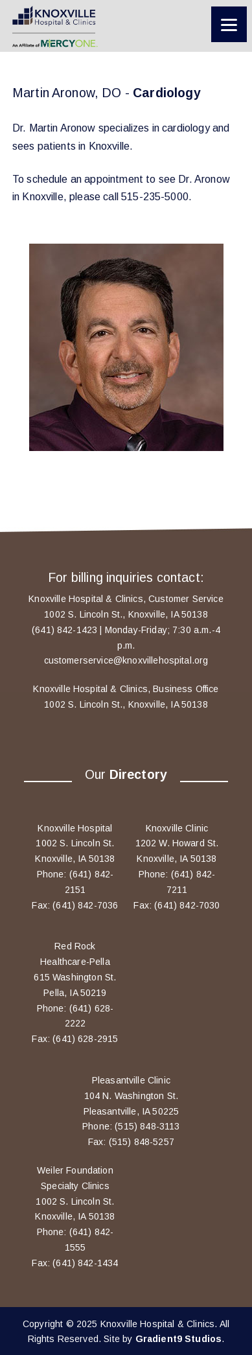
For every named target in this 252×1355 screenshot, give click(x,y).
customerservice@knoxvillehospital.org (126, 660)
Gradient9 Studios (178, 1339)
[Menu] (229, 24)
